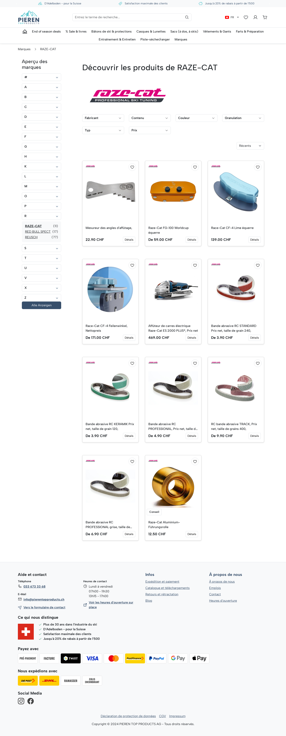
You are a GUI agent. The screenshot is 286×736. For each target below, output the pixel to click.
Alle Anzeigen (41, 305)
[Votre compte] (255, 17)
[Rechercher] (186, 17)
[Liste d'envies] (246, 17)
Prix (149, 130)
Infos (149, 574)
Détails (129, 239)
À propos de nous (225, 574)
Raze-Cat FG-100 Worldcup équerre (168, 230)
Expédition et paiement (162, 581)
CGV (162, 716)
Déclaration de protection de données (128, 716)
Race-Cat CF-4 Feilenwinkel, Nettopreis (107, 328)
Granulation (243, 118)
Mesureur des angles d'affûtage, (109, 228)
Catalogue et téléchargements (167, 588)
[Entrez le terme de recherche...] (131, 17)
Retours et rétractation (161, 594)
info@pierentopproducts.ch (43, 599)
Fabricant (103, 118)
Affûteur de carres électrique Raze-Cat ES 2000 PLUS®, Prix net (170, 328)
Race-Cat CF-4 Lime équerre (232, 228)
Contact (215, 594)
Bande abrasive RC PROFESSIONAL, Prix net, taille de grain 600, (173, 426)
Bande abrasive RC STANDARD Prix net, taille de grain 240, (234, 328)
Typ (103, 130)
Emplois (215, 588)
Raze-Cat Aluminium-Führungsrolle (164, 524)
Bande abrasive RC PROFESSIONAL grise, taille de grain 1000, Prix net (108, 524)
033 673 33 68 (34, 586)
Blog (148, 600)
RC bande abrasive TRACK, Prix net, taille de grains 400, (234, 426)
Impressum (177, 716)
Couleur (196, 118)
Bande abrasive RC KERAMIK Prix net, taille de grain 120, (110, 426)
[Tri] (250, 146)
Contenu (149, 118)
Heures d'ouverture (223, 600)
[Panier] (265, 17)
